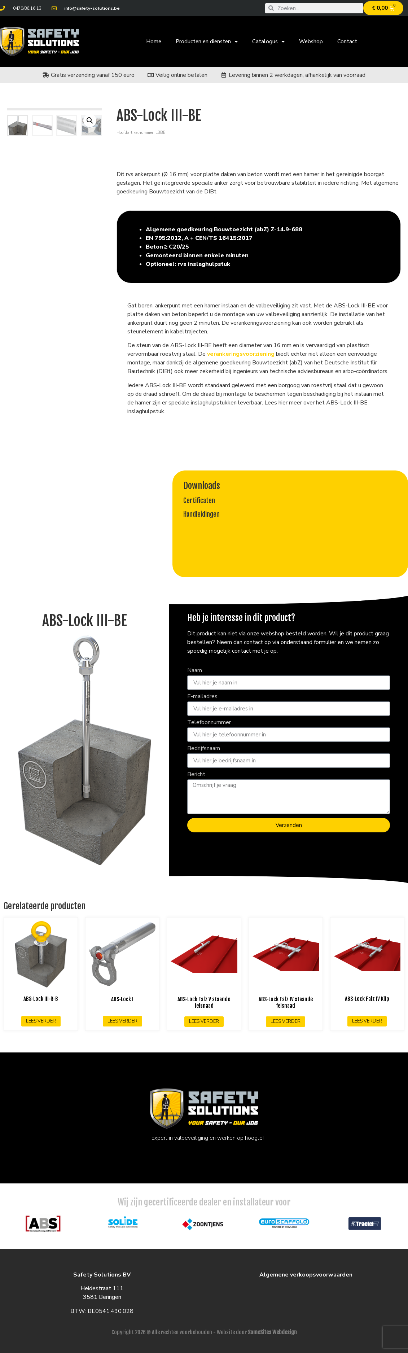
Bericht (196, 774)
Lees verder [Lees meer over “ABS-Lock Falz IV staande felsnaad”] (285, 1021)
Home (153, 41)
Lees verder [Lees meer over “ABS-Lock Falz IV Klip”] (367, 1021)
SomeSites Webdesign (272, 1332)
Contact (347, 41)
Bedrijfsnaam (203, 748)
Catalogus (268, 41)
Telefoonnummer (209, 722)
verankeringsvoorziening (241, 354)
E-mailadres (202, 696)
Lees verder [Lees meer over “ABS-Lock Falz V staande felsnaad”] (204, 1021)
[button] (89, 120)
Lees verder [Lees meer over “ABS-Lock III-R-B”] (41, 1021)
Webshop (311, 41)
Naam (194, 670)
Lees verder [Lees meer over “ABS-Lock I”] (122, 1021)
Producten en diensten (207, 41)
